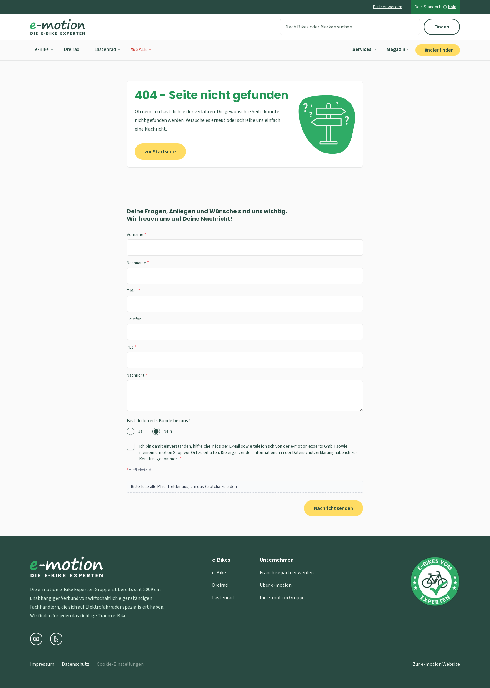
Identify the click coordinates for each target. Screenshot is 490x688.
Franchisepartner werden (287, 572)
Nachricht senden (333, 508)
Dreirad (74, 49)
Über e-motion (276, 585)
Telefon (134, 319)
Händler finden (438, 50)
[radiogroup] (245, 431)
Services (364, 49)
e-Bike (44, 49)
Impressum (42, 664)
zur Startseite (160, 151)
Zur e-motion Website (436, 664)
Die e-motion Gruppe (282, 597)
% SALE (141, 49)
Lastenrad (107, 49)
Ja (140, 431)
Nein (168, 431)
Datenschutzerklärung (313, 452)
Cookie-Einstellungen (120, 664)
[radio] (130, 431)
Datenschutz (75, 664)
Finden (441, 26)
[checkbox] (130, 446)
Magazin (398, 49)
